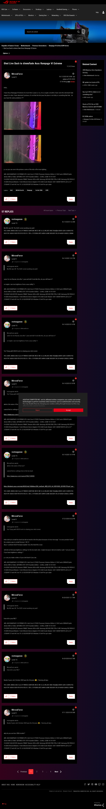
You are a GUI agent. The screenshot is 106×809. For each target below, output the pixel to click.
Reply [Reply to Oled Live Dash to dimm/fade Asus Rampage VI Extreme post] (71, 199)
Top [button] (5, 804)
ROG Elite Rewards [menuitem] (69, 15)
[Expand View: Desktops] (43, 9)
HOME (13, 785)
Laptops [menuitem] (49, 9)
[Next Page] (59, 771)
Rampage (29, 190)
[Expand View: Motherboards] (12, 15)
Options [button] (5, 53)
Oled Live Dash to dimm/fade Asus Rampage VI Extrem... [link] (20, 48)
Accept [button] (68, 410)
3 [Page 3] (42, 772)
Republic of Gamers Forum (10, 46)
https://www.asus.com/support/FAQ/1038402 (17, 414)
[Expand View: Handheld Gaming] (69, 9)
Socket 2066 (38, 190)
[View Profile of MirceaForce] (17, 74)
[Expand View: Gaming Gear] (48, 15)
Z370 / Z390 (87, 85)
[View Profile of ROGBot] (73, 82)
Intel (11, 190)
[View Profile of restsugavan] (17, 219)
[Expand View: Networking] (60, 15)
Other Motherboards (89, 75)
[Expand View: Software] (20, 9)
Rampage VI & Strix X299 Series (59, 46)
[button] (6, 199)
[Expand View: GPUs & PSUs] (25, 15)
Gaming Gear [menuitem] (43, 15)
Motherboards (25, 46)
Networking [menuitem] (55, 15)
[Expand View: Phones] (78, 9)
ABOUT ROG (6, 785)
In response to (20, 262)
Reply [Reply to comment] (71, 242)
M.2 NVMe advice (88, 116)
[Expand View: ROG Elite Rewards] (76, 15)
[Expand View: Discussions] (32, 9)
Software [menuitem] (15, 9)
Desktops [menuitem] (39, 9)
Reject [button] (38, 410)
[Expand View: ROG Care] (9, 9)
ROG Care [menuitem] (4, 9)
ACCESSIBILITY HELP (32, 785)
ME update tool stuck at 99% (91, 82)
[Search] (53, 31)
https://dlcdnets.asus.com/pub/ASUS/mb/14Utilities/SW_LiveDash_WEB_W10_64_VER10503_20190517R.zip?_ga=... (39, 486)
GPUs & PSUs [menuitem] (19, 15)
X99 (85, 97)
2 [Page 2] (36, 772)
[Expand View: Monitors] (35, 15)
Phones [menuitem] (74, 9)
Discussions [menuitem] (27, 9)
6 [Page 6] (50, 772)
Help (97, 12)
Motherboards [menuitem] (6, 15)
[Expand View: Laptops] (53, 9)
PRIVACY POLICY (67, 791)
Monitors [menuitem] (31, 15)
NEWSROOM (20, 785)
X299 (47, 190)
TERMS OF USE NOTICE (55, 791)
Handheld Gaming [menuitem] (62, 9)
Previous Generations (39, 46)
